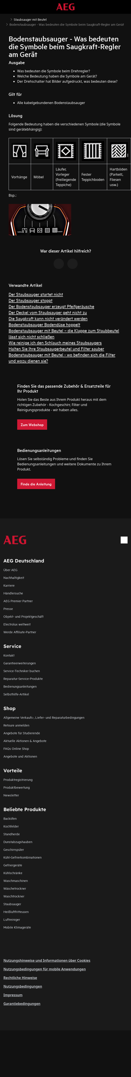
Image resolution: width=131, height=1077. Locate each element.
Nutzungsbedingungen (22, 986)
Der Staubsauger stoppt (30, 300)
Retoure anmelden (16, 725)
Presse (8, 608)
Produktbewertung (16, 787)
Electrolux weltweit (17, 624)
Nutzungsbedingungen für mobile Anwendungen (44, 969)
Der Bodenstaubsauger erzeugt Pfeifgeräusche (51, 306)
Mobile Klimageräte (17, 927)
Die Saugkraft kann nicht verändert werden (48, 318)
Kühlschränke (12, 873)
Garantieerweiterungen (19, 663)
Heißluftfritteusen (16, 912)
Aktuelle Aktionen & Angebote (24, 741)
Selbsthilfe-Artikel (16, 694)
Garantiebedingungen (21, 1003)
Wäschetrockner (14, 888)
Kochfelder (11, 826)
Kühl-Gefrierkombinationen (22, 857)
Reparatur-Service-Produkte (23, 678)
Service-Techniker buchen (21, 671)
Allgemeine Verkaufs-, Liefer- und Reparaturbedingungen (43, 717)
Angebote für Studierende (21, 733)
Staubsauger (12, 904)
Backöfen (10, 818)
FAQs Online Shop (16, 748)
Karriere (9, 585)
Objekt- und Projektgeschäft (23, 616)
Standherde (11, 834)
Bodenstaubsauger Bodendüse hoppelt (44, 324)
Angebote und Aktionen (20, 756)
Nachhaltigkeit (13, 577)
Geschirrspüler (13, 849)
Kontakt (8, 655)
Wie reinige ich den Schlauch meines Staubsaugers (55, 342)
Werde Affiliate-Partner (19, 632)
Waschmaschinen (15, 880)
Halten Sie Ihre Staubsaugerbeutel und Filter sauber (56, 348)
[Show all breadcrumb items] (7, 19)
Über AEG (10, 570)
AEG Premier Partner (18, 601)
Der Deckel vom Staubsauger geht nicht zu (48, 312)
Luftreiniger (11, 919)
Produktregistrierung (17, 779)
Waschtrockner (13, 896)
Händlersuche (13, 593)
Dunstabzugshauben (17, 842)
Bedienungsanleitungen (20, 686)
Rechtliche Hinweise (20, 977)
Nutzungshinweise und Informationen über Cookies (46, 960)
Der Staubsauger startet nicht (36, 294)
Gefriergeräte (12, 865)
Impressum (13, 995)
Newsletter (11, 795)
